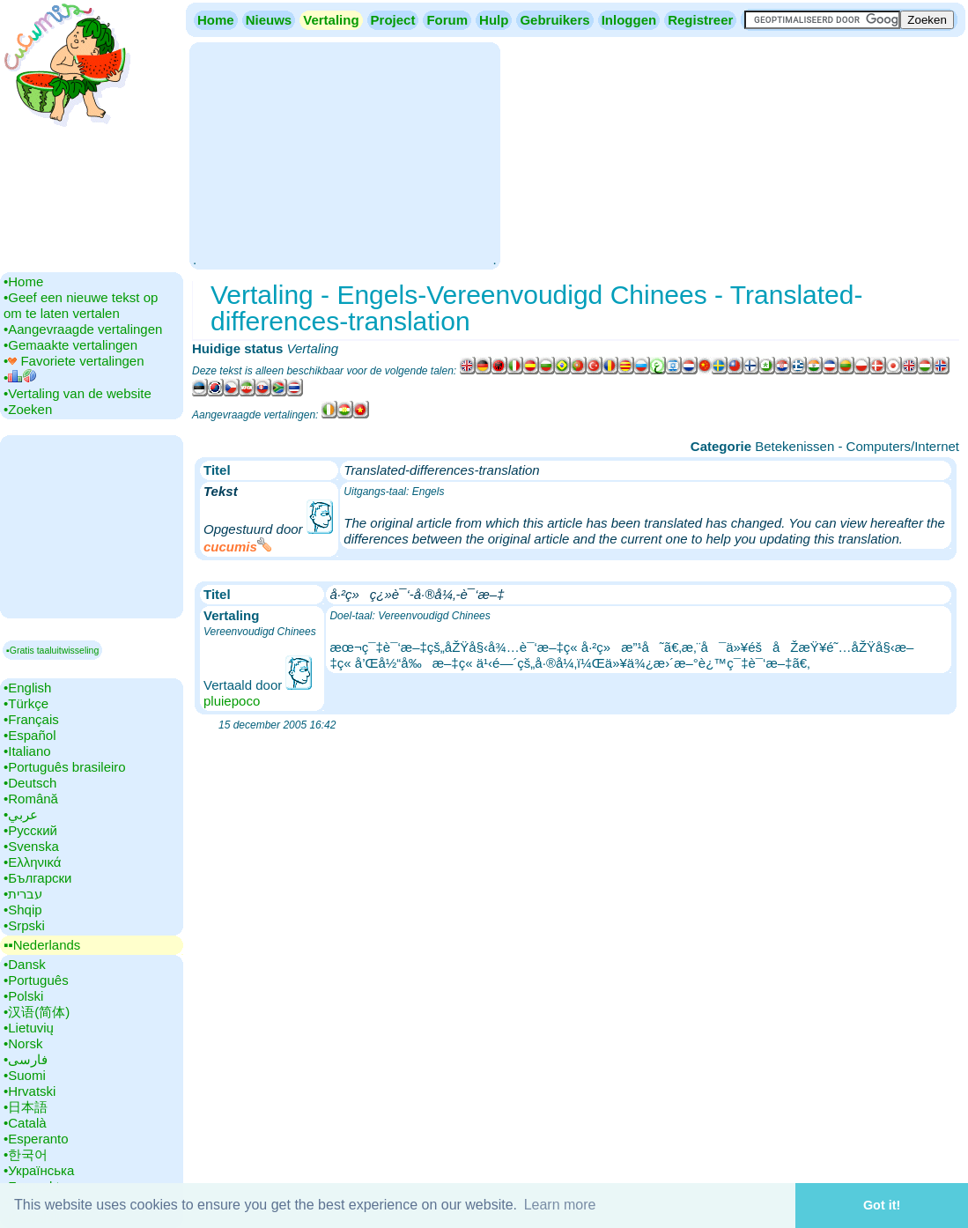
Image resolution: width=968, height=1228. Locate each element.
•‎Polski (23, 995)
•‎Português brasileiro (65, 766)
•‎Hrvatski (29, 1091)
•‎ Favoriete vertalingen (74, 360)
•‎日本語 (26, 1106)
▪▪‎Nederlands (42, 944)
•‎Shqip (23, 909)
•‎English (27, 687)
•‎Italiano (27, 750)
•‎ (20, 377)
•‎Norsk (23, 1043)
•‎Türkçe (26, 703)
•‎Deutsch (30, 782)
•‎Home (23, 281)
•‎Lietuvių (29, 1027)
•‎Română (31, 798)
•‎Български (38, 877)
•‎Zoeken (28, 409)
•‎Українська (39, 1170)
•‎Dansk (25, 964)
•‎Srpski (24, 925)
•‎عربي (21, 814)
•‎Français (31, 719)
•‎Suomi (25, 1075)
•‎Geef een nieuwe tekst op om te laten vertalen (81, 305)
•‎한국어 (26, 1154)
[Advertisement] (344, 154)
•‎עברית (23, 893)
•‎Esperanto (36, 1138)
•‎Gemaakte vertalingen (70, 344)
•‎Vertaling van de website (77, 393)
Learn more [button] (560, 1204)
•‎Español (29, 735)
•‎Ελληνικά (32, 861)
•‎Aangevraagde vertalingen (83, 329)
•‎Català (25, 1122)
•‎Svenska (31, 846)
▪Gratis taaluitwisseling (52, 650)
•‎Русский (30, 830)
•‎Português (36, 980)
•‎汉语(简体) (37, 1011)
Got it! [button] (881, 1205)
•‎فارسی (26, 1059)
